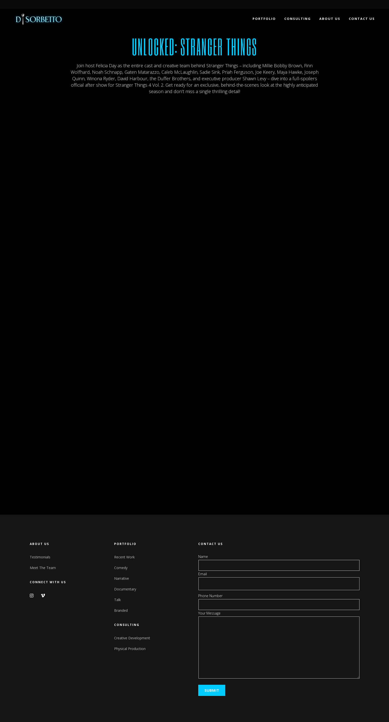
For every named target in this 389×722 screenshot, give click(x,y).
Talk (117, 599)
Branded (121, 610)
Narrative (121, 578)
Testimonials (40, 557)
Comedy (121, 567)
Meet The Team (43, 567)
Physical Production (130, 648)
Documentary (125, 589)
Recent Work (124, 557)
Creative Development (132, 638)
